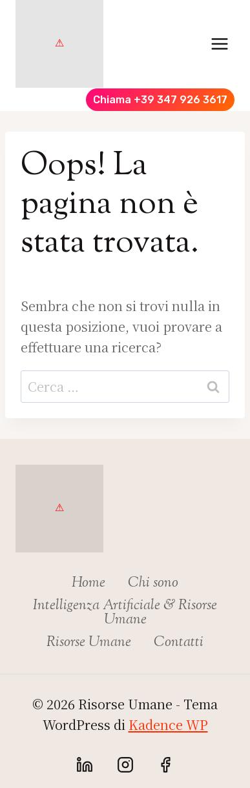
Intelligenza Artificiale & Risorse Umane (125, 613)
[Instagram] (125, 765)
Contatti (178, 642)
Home (88, 583)
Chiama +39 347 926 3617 (160, 100)
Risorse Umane (89, 642)
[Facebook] (165, 765)
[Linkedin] (84, 765)
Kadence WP (168, 724)
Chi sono (153, 583)
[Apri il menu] (219, 43)
